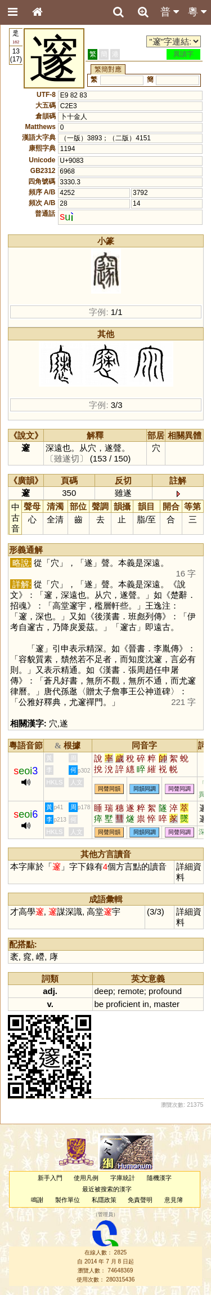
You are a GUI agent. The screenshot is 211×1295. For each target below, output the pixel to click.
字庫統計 (122, 1177)
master (166, 1004)
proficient (123, 1004)
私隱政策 (104, 1199)
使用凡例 (86, 1177)
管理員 (105, 1214)
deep (104, 991)
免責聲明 (140, 1199)
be (99, 1004)
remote (131, 991)
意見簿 (173, 1199)
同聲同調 (179, 789)
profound (165, 991)
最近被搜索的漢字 (107, 1189)
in (145, 1004)
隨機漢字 (159, 1177)
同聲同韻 (109, 789)
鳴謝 (37, 1199)
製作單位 (67, 1199)
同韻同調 (144, 789)
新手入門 (50, 1177)
